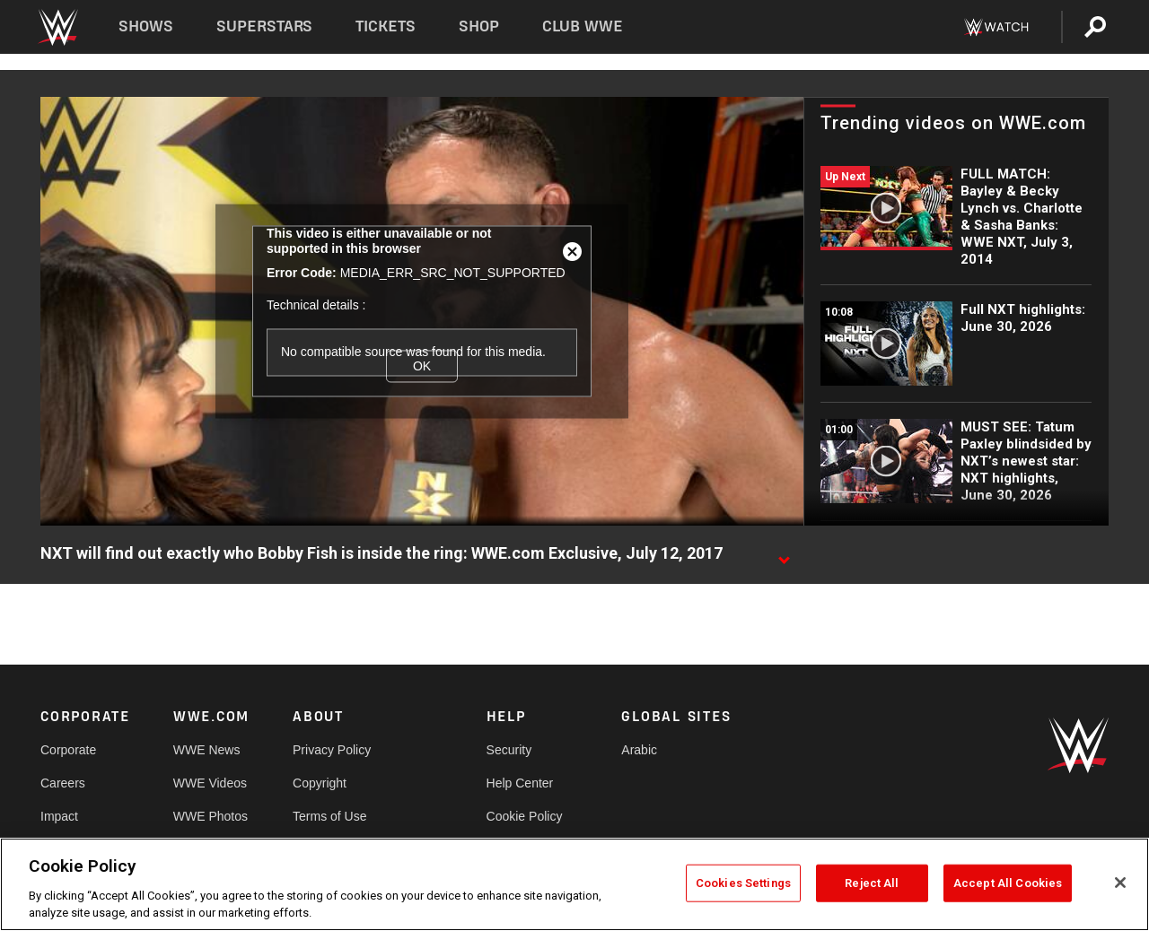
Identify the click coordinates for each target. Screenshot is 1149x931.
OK (422, 366)
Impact (59, 816)
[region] (574, 884)
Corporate (68, 750)
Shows (145, 26)
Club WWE (582, 26)
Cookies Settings (743, 883)
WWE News (207, 750)
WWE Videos (210, 783)
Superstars (264, 26)
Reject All (872, 883)
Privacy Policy (332, 750)
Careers (62, 783)
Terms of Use (329, 816)
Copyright (319, 783)
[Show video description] (783, 554)
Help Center (520, 783)
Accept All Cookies (1007, 883)
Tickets (385, 26)
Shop (479, 26)
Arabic (639, 750)
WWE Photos (210, 816)
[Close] (1120, 882)
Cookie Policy (525, 816)
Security (509, 750)
